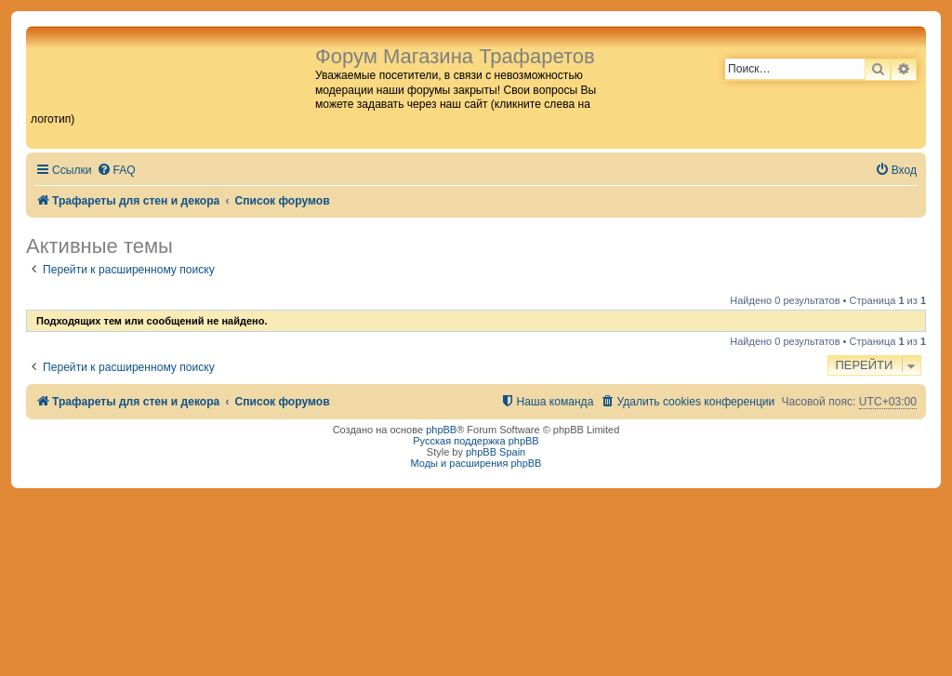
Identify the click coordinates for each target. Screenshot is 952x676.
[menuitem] (116, 170)
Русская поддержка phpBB (475, 440)
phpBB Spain (495, 451)
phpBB (441, 429)
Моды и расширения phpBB (476, 463)
